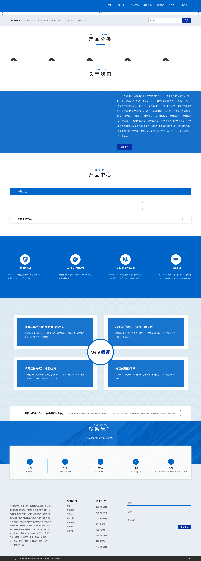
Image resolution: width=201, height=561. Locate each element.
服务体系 (160, 5)
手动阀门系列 (101, 547)
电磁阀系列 (82, 20)
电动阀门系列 (43, 20)
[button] (99, 12)
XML (188, 558)
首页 (110, 5)
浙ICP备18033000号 (51, 558)
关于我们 (122, 5)
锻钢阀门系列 (101, 536)
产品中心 (135, 5)
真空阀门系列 (29, 20)
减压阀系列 (70, 20)
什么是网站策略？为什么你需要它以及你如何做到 (46, 414)
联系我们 (185, 5)
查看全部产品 (101, 219)
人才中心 (172, 5)
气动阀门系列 (56, 20)
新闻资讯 (147, 5)
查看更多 (124, 147)
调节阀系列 (100, 541)
